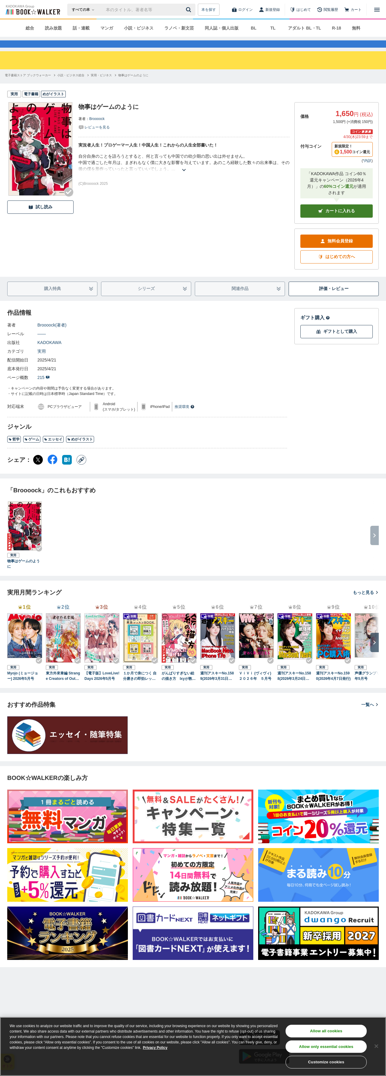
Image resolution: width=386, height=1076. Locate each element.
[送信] (189, 9)
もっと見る (366, 603)
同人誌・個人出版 (222, 28)
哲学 (14, 450)
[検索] (189, 9)
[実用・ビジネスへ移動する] (101, 86)
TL (272, 28)
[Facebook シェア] (52, 470)
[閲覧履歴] (327, 10)
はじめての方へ (336, 267)
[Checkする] (69, 203)
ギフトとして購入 (336, 342)
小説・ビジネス (138, 28)
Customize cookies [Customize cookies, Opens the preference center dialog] (326, 1062)
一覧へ (370, 715)
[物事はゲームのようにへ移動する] (133, 86)
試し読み (40, 217)
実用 (41, 362)
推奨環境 (185, 417)
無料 (356, 28)
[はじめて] (300, 10)
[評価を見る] (94, 138)
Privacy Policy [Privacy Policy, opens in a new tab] (155, 1048)
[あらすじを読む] (184, 173)
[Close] (376, 1046)
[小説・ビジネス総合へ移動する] (70, 86)
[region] (193, 1046)
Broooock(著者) (51, 335)
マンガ (106, 28)
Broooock (97, 130)
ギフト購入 (315, 328)
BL (254, 28)
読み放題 (53, 28)
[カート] (353, 10)
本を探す (208, 10)
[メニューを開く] (377, 9)
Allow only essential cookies (326, 1046)
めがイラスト (80, 450)
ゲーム (31, 450)
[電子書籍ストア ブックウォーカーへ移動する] (28, 86)
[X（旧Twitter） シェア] (38, 470)
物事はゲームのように (23, 574)
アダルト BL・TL (304, 28)
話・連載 (81, 28)
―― (41, 344)
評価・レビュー (334, 299)
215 (43, 388)
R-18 (336, 28)
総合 (30, 28)
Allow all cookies (326, 1031)
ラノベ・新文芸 (179, 28)
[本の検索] (85, 9)
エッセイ (53, 450)
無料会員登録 (336, 251)
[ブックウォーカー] (32, 10)
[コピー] (81, 470)
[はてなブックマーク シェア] (67, 470)
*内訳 (367, 171)
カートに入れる (336, 221)
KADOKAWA (49, 353)
